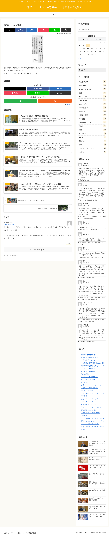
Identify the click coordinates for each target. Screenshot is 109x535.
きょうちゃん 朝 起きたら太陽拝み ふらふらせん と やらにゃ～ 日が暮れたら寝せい (92, 421)
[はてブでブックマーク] (31, 30)
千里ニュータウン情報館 (89, 388)
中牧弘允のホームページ (89, 357)
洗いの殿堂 (85, 374)
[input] (92, 30)
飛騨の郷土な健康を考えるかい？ (92, 366)
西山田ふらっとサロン (88, 410)
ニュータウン (92, 104)
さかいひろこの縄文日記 (89, 377)
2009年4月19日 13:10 (9, 224)
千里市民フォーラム (88, 391)
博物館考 (7, 80)
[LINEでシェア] (54, 30)
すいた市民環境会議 (88, 371)
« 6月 (79, 59)
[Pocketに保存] (43, 30)
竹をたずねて (92, 133)
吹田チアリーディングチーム (91, 385)
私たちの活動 (92, 81)
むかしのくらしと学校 (92, 148)
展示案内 (92, 118)
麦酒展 (92, 126)
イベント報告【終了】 (92, 89)
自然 (92, 93)
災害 (92, 130)
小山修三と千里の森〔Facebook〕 (93, 363)
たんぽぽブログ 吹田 (88, 379)
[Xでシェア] (9, 30)
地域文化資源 (92, 115)
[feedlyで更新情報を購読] (20, 101)
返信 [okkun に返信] (69, 243)
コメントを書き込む (37, 249)
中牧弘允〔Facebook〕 (89, 360)
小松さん (92, 137)
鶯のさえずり (85, 382)
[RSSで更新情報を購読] (55, 101)
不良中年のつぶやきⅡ (88, 404)
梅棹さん (92, 141)
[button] (66, 30)
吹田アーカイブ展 (92, 122)
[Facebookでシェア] (20, 30)
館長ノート (92, 85)
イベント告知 (92, 96)
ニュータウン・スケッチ (89, 399)
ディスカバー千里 (87, 402)
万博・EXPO (92, 100)
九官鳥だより (92, 107)
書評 (92, 144)
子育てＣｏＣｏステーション (91, 407)
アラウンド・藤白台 (88, 368)
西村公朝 (92, 152)
